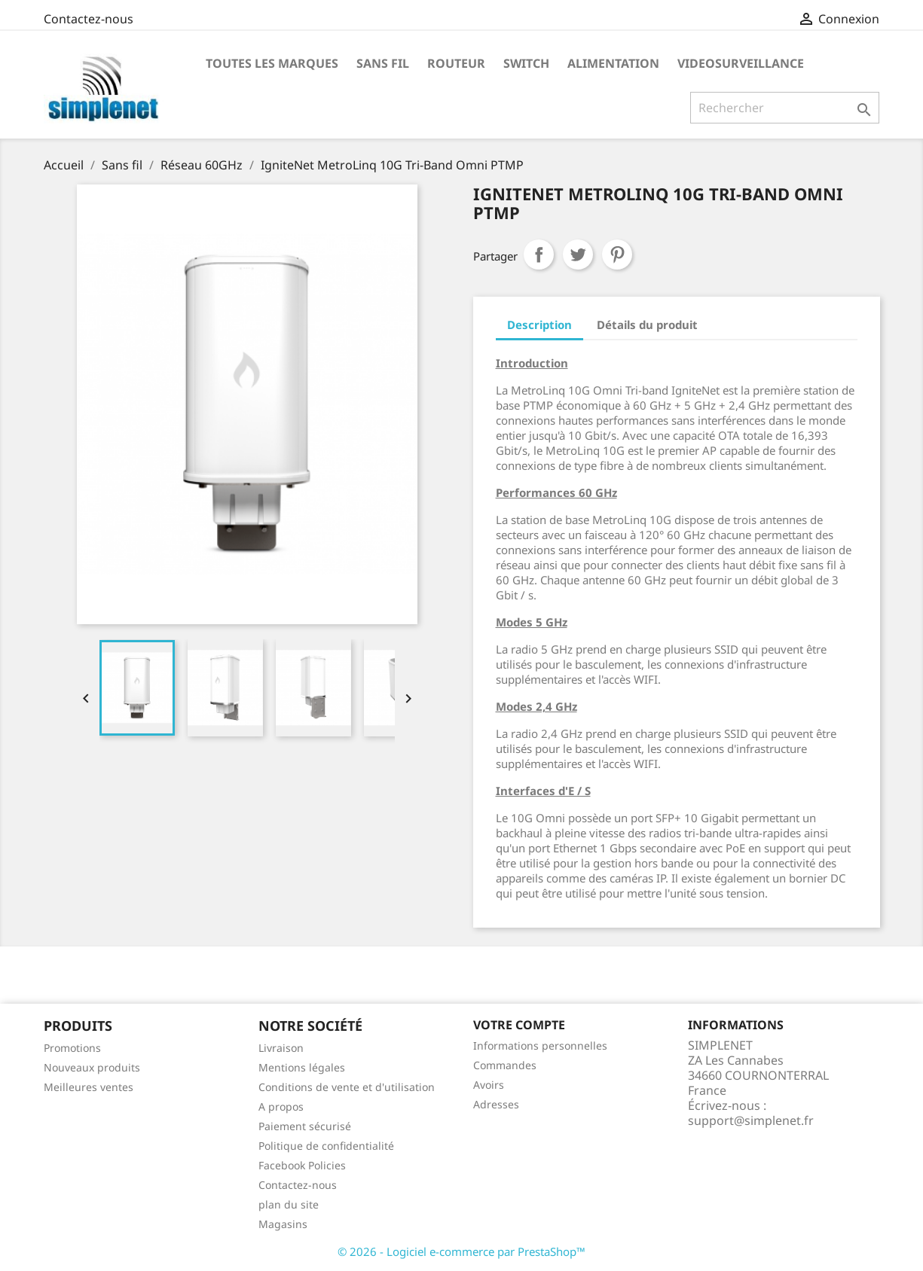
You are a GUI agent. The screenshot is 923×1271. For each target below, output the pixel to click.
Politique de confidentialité (326, 1145)
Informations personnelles (540, 1045)
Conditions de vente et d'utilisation (346, 1087)
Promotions (72, 1048)
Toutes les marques (272, 63)
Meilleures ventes (88, 1087)
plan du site (288, 1204)
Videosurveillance (740, 63)
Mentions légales (301, 1067)
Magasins (282, 1224)
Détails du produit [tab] (647, 324)
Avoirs (488, 1084)
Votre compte (519, 1024)
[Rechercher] (784, 107)
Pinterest (617, 254)
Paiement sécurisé (304, 1126)
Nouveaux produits (92, 1067)
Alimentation (613, 63)
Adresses (496, 1104)
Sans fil (382, 63)
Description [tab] (539, 324)
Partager (539, 254)
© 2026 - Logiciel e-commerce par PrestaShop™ (461, 1251)
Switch (526, 63)
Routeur (456, 63)
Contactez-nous (88, 19)
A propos (281, 1106)
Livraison (281, 1048)
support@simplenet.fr (751, 1120)
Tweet (578, 254)
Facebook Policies (302, 1165)
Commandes (504, 1065)
